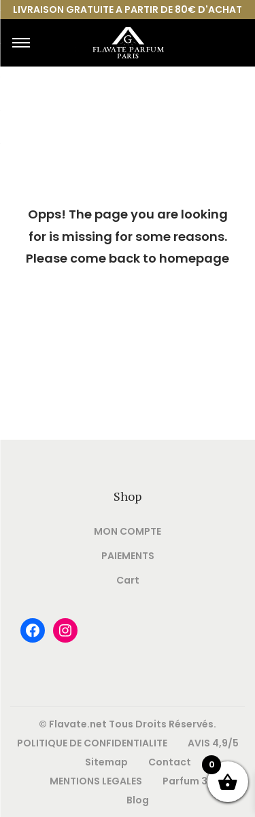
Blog (137, 800)
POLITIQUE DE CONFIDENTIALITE (92, 743)
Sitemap (106, 762)
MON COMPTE (127, 531)
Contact (169, 762)
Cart (127, 580)
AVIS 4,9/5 (213, 743)
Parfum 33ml (194, 781)
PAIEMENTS (127, 556)
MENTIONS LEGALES (96, 781)
